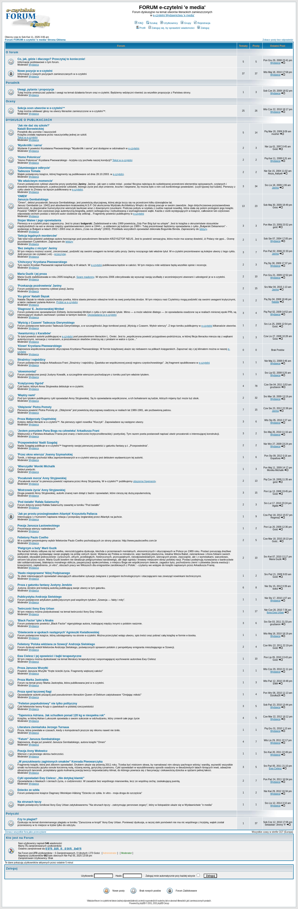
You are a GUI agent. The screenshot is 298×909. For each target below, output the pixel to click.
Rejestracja (202, 23)
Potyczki (12, 813)
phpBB (142, 903)
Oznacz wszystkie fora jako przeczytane (25, 832)
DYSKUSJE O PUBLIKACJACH (29, 120)
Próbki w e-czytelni (67, 302)
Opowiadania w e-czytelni (102, 314)
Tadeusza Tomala (33, 169)
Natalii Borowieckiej (33, 127)
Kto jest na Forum (20, 837)
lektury (203, 229)
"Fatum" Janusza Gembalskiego (38, 739)
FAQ (139, 23)
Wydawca (34, 64)
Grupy (186, 23)
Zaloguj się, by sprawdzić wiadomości (171, 28)
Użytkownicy (169, 23)
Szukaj (151, 23)
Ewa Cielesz (275, 768)
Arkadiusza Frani (58, 430)
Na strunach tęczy (29, 801)
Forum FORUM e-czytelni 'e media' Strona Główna (35, 39)
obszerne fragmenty (144, 481)
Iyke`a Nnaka (35, 620)
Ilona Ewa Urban (275, 612)
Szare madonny (85, 276)
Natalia (275, 302)
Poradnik (13, 82)
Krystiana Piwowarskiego (39, 346)
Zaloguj (203, 28)
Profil (141, 28)
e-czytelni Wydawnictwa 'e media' (173, 15)
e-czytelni (133, 148)
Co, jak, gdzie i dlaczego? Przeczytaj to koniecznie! (51, 59)
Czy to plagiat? (27, 819)
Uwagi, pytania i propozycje (35, 89)
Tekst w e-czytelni (27, 137)
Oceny (11, 101)
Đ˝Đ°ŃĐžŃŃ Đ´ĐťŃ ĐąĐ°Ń (63, 848)
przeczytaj (60, 254)
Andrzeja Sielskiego (56, 644)
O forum (12, 52)
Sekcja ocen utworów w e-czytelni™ (41, 108)
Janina (275, 187)
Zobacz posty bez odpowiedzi (278, 40)
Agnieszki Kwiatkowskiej (58, 632)
